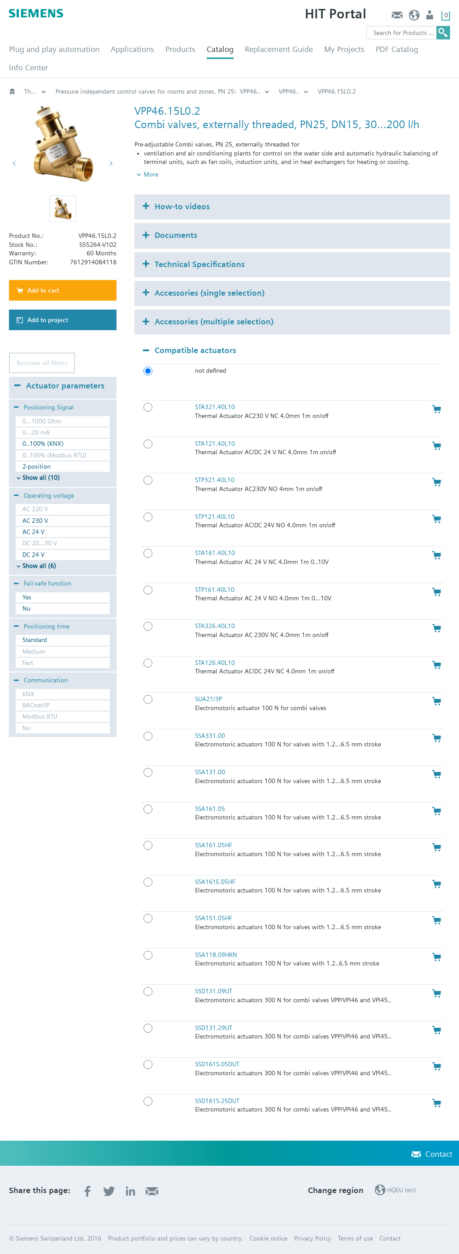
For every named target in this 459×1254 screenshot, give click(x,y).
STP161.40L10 (214, 589)
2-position (36, 466)
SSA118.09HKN (216, 954)
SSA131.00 (210, 772)
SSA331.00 (210, 735)
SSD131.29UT (213, 1027)
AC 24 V (33, 531)
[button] (62, 208)
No (26, 608)
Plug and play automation (54, 49)
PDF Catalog (397, 49)
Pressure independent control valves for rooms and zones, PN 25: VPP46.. (158, 91)
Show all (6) (39, 565)
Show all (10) (41, 477)
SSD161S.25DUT (217, 1100)
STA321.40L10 (215, 406)
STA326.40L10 (215, 625)
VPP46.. (289, 91)
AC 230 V (35, 520)
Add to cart (43, 290)
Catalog (220, 49)
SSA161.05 (210, 808)
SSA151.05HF (213, 918)
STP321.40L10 (214, 479)
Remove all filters (42, 362)
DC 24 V (33, 554)
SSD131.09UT (213, 991)
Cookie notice (268, 1238)
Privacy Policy (312, 1238)
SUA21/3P (208, 698)
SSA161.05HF (213, 845)
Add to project (47, 319)
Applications (132, 49)
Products (180, 49)
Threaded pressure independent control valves (35, 91)
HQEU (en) (401, 1190)
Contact (438, 1154)
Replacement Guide (279, 49)
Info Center (28, 67)
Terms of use (355, 1238)
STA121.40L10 (215, 443)
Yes (26, 597)
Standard (34, 639)
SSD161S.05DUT (217, 1064)
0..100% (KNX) (43, 443)
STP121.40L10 (214, 516)
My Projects (344, 49)
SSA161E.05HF (215, 881)
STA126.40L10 (215, 662)
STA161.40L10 (215, 552)
